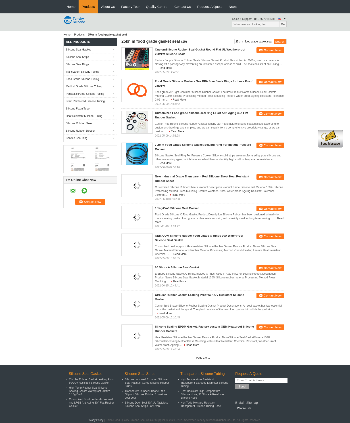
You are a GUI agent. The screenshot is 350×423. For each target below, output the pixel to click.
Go (283, 24)
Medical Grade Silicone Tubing (84, 86)
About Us (108, 6)
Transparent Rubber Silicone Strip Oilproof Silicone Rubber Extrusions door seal (146, 394)
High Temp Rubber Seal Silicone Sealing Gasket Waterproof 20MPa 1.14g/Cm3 (89, 391)
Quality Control (157, 6)
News (233, 6)
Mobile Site (243, 408)
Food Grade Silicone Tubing (82, 79)
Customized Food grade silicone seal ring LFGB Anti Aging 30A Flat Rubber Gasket (91, 403)
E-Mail (239, 402)
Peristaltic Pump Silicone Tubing (85, 93)
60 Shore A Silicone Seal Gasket (177, 267)
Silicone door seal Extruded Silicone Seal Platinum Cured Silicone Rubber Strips (147, 383)
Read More (165, 67)
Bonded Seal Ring (77, 138)
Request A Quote (209, 6)
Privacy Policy (95, 420)
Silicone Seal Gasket (78, 49)
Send (242, 386)
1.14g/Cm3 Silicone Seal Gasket (177, 208)
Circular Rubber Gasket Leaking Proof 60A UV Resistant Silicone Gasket (91, 381)
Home (71, 6)
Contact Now (272, 50)
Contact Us (182, 6)
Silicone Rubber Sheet (79, 123)
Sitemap (252, 402)
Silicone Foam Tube (78, 108)
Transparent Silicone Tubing (82, 71)
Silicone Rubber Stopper (80, 130)
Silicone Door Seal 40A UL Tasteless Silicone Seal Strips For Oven (146, 404)
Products (88, 6)
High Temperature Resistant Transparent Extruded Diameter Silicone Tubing (204, 383)
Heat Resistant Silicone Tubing (84, 116)
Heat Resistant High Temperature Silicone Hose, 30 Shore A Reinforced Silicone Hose (203, 394)
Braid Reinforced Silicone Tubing (85, 101)
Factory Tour (130, 6)
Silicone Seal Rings (77, 64)
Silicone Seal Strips (77, 57)
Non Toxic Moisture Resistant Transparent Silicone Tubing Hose (201, 404)
